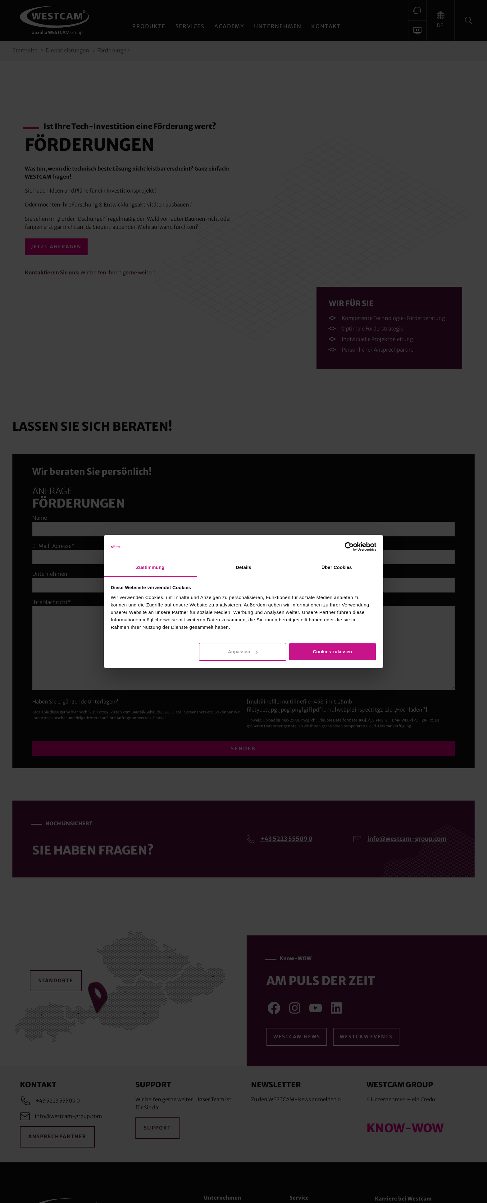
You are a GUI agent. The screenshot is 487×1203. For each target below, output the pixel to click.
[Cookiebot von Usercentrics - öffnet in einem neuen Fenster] (349, 547)
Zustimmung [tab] (150, 567)
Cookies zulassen (332, 651)
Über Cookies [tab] (336, 567)
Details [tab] (243, 567)
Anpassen (243, 651)
